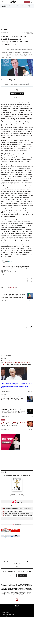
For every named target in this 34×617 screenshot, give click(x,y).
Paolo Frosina (5, 416)
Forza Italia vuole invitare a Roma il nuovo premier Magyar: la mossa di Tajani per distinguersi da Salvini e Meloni (13, 398)
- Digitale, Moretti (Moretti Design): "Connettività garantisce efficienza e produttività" (17, 515)
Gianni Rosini (4, 300)
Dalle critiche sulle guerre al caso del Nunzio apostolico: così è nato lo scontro (16, 365)
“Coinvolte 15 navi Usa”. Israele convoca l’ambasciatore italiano (12, 424)
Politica (4, 29)
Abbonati (27, 1)
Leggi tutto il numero (17, 494)
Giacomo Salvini (5, 403)
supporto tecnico (22, 596)
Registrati (22, 575)
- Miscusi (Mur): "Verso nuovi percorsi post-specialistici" (12, 511)
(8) (4, 274)
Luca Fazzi (6, 270)
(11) (32, 416)
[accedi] (32, 2)
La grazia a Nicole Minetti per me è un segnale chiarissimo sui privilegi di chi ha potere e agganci (16, 267)
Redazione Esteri (5, 391)
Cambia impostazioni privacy (8, 614)
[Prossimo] (31, 280)
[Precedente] (27, 280)
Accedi (11, 575)
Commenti (4, 79)
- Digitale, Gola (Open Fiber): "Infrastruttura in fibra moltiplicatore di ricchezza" (16, 513)
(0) (32, 300)
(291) (31, 391)
